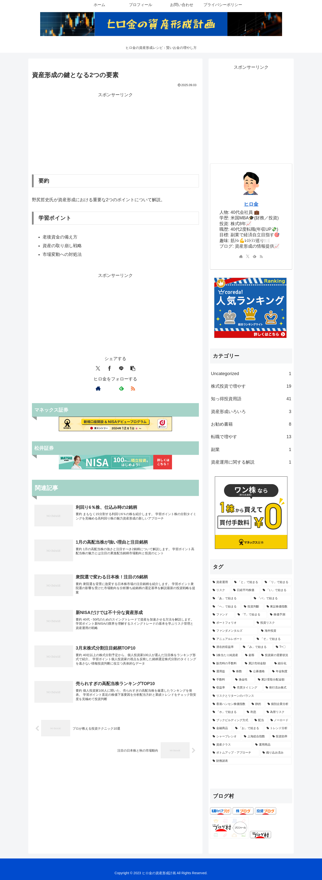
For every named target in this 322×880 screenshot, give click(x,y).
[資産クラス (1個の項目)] (231, 744)
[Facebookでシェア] (109, 368)
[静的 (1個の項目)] (256, 704)
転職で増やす (251, 437)
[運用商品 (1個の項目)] (272, 744)
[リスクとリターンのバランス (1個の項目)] (251, 696)
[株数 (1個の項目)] (238, 671)
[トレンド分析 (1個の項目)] (278, 728)
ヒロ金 (251, 204)
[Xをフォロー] (109, 388)
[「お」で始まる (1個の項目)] (248, 728)
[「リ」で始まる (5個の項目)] (277, 582)
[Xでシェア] (98, 368)
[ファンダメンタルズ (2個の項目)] (234, 631)
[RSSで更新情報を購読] (133, 388)
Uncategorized (251, 373)
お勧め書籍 (251, 424)
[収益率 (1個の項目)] (220, 687)
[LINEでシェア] (121, 368)
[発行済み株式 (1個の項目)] (277, 687)
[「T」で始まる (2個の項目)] (251, 614)
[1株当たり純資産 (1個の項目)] (226, 655)
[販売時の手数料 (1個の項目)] (226, 663)
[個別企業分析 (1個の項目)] (278, 704)
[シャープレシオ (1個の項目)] (225, 736)
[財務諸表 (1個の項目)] (251, 761)
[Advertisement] (115, 133)
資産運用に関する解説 (251, 462)
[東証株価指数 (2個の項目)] (278, 606)
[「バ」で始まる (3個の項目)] (272, 598)
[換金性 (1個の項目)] (244, 679)
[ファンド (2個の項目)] (222, 614)
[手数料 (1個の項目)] (221, 679)
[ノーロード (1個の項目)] (280, 720)
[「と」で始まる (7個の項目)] (246, 582)
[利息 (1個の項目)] (254, 712)
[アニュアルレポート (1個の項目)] (232, 639)
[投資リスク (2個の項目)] (273, 623)
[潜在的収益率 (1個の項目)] (225, 647)
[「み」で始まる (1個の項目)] (257, 647)
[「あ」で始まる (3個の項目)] (230, 598)
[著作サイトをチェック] (98, 388)
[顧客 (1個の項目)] (250, 655)
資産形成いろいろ (251, 411)
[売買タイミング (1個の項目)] (246, 687)
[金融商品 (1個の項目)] (221, 728)
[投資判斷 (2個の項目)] (252, 606)
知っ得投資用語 (251, 399)
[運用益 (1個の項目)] (219, 671)
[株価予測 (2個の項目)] (280, 614)
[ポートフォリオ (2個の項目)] (232, 623)
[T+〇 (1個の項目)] (283, 647)
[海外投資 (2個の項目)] (275, 631)
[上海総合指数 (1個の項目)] (255, 736)
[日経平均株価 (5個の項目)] (245, 590)
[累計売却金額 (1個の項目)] (257, 663)
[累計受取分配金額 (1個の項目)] (274, 679)
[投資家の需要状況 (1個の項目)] (275, 655)
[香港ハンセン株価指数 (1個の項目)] (229, 704)
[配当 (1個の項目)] (259, 720)
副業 (251, 449)
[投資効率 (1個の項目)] (281, 736)
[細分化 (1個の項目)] (282, 663)
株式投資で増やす (251, 386)
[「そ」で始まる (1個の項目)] (273, 639)
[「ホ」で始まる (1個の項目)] (227, 712)
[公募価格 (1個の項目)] (258, 671)
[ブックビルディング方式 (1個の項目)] (230, 720)
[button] (133, 368)
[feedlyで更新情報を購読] (121, 388)
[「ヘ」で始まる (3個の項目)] (225, 606)
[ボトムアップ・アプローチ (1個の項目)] (234, 752)
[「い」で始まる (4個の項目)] (276, 590)
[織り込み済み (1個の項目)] (276, 752)
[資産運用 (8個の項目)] (220, 582)
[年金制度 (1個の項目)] (281, 671)
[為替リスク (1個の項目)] (278, 712)
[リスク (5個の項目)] (220, 590)
